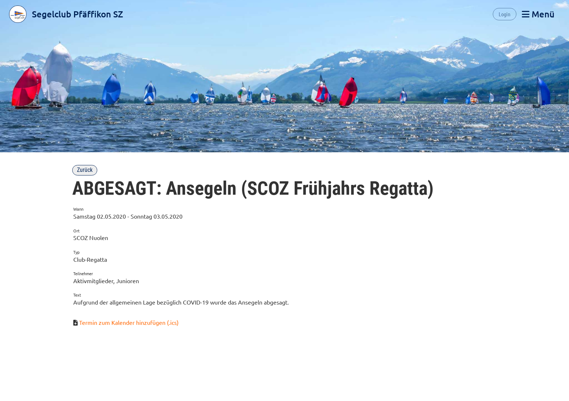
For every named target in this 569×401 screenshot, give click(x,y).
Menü (538, 14)
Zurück (85, 169)
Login (505, 14)
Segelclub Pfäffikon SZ (77, 14)
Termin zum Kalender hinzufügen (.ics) (129, 322)
